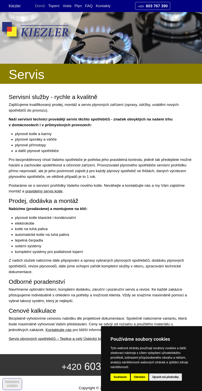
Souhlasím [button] (120, 377)
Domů (40, 6)
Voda (67, 6)
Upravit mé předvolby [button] (165, 377)
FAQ (89, 6)
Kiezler (15, 6)
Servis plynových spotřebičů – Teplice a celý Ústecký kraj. (57, 339)
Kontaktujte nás (59, 330)
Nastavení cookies (12, 383)
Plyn (78, 6)
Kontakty (103, 6)
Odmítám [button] (139, 377)
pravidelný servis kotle (44, 191)
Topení (54, 6)
